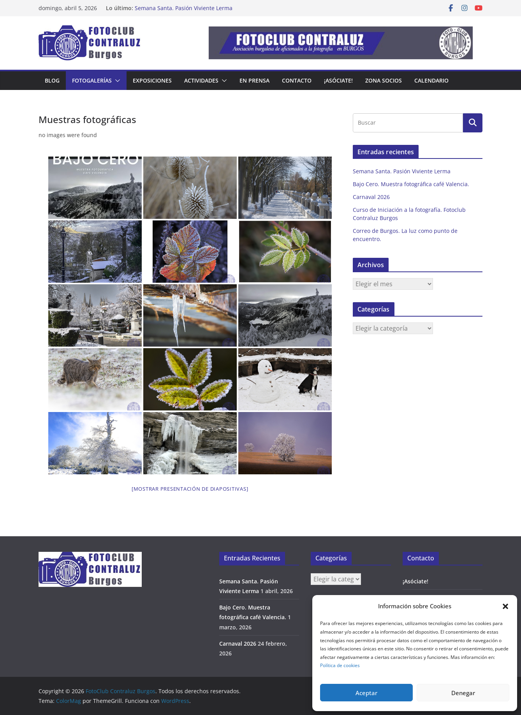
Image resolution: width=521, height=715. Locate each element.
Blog (52, 80)
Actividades (201, 80)
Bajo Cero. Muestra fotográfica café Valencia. (411, 184)
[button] (505, 606)
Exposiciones (152, 80)
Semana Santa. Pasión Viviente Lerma (183, 8)
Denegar (463, 693)
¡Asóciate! (338, 80)
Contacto (297, 80)
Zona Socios (383, 80)
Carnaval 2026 (371, 197)
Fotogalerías (92, 80)
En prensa (254, 80)
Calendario (431, 80)
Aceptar (366, 693)
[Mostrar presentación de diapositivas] (190, 488)
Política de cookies (340, 665)
